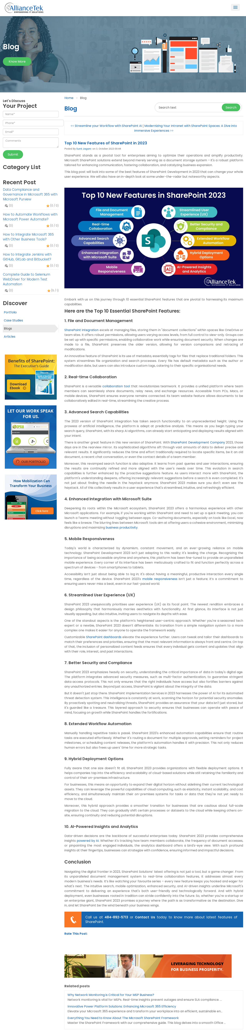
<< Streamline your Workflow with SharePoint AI (106, 126)
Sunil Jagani (83, 149)
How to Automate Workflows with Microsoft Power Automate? (30, 217)
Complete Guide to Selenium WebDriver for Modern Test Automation (26, 279)
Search (231, 107)
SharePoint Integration (81, 330)
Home (68, 98)
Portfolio (10, 312)
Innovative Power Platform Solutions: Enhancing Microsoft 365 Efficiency (121, 1006)
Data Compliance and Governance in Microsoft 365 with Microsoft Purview (30, 194)
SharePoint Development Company (198, 442)
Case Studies (13, 320)
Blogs (8, 328)
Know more (17, 61)
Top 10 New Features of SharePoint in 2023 (105, 143)
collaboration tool (116, 386)
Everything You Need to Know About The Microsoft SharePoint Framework (123, 1018)
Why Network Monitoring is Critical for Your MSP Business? (110, 995)
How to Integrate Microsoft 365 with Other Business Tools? (28, 237)
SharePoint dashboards (104, 637)
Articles (9, 336)
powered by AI (88, 840)
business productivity (122, 527)
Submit (13, 154)
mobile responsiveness (159, 579)
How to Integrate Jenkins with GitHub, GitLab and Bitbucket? (27, 257)
